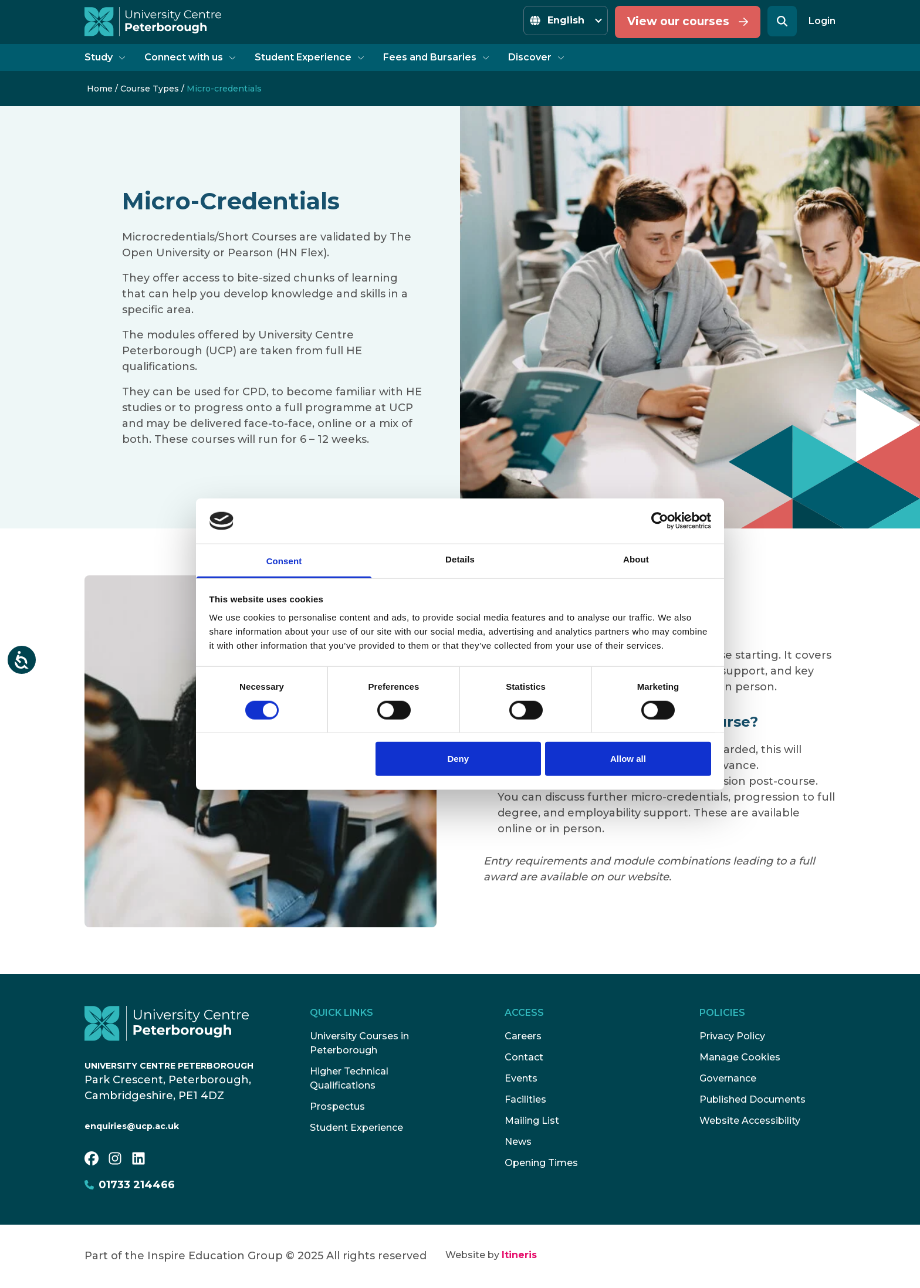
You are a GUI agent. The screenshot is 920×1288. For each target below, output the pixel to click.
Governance (727, 1078)
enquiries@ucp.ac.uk (131, 1126)
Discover (536, 57)
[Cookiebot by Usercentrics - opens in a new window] (659, 521)
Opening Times (541, 1162)
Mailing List (532, 1120)
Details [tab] (460, 559)
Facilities (525, 1099)
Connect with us (190, 57)
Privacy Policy (732, 1036)
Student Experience (309, 57)
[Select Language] (565, 20)
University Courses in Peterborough (359, 1043)
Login (822, 20)
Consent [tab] (284, 561)
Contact (524, 1057)
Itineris (519, 1254)
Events (521, 1078)
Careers (523, 1036)
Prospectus (337, 1106)
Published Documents (752, 1099)
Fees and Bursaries (436, 57)
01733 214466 (129, 1184)
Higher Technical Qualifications (349, 1078)
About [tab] (636, 559)
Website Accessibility (749, 1120)
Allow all (628, 759)
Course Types (149, 88)
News (518, 1141)
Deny (458, 759)
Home (100, 88)
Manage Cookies (739, 1057)
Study (105, 57)
